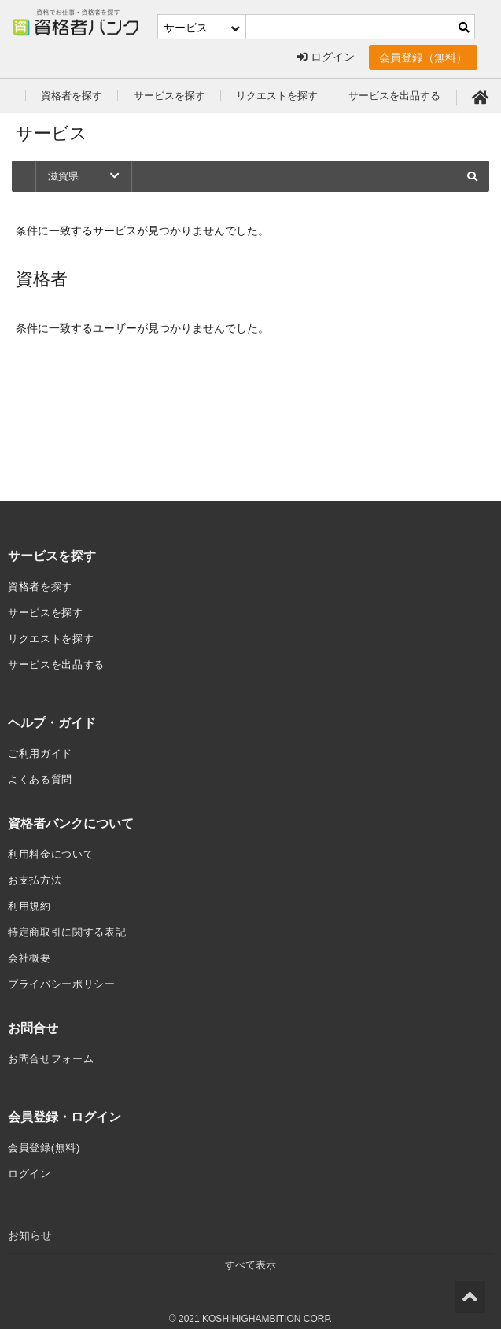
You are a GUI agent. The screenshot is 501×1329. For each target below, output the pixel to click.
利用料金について (54, 849)
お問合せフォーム (54, 1049)
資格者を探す (74, 95)
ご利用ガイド (42, 750)
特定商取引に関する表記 (71, 924)
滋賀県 (85, 176)
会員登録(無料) (47, 1137)
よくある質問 (42, 775)
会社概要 (31, 949)
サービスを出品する (414, 95)
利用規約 (31, 899)
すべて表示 (250, 1253)
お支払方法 (37, 874)
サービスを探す (177, 95)
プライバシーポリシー (65, 975)
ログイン (326, 57)
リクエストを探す (290, 95)
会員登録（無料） (423, 57)
